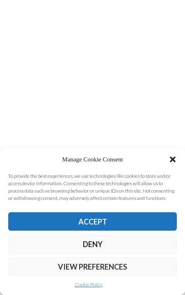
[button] (173, 159)
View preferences (92, 266)
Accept (92, 221)
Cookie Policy (89, 284)
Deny (93, 244)
